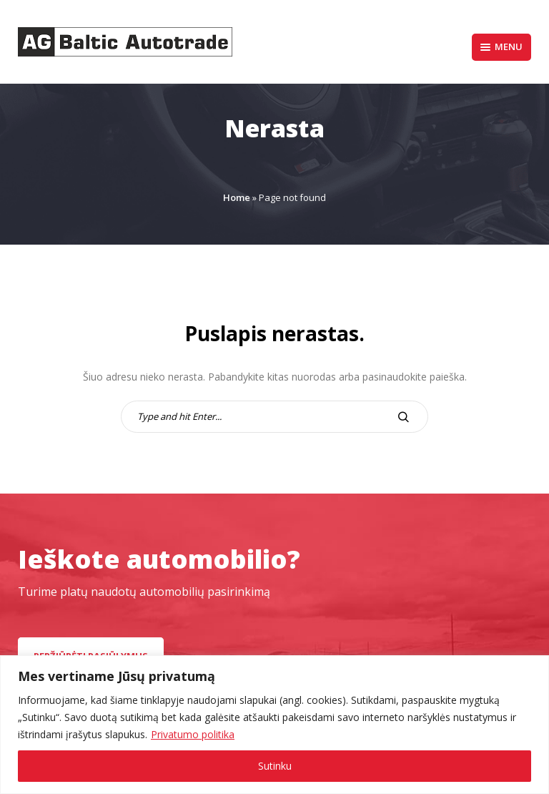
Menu (501, 46)
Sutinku (275, 766)
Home (236, 197)
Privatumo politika (192, 734)
